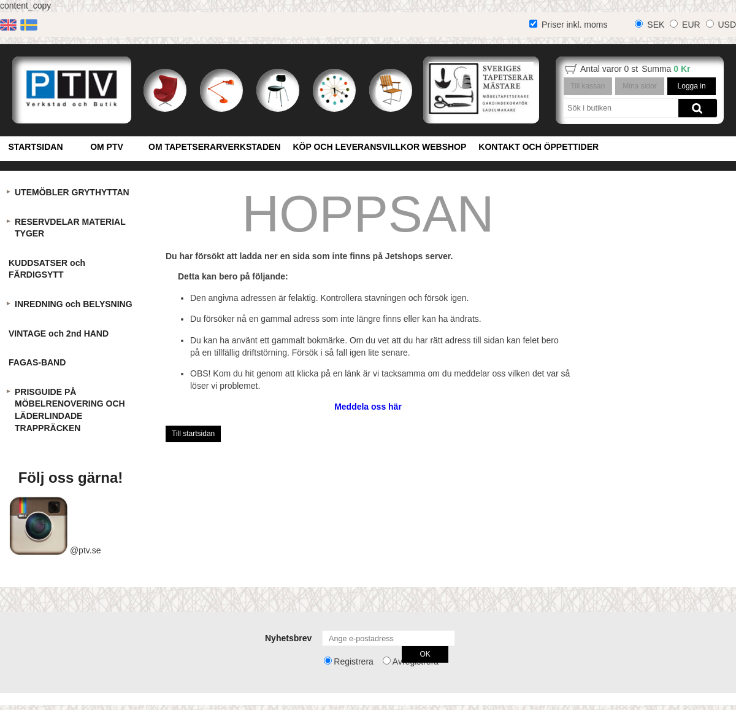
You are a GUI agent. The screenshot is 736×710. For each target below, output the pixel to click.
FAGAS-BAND (37, 362)
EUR (691, 24)
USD (727, 24)
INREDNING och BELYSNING (73, 304)
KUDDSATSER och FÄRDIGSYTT (47, 269)
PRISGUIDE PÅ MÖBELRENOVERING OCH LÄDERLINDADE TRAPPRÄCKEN (70, 410)
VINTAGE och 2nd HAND (59, 333)
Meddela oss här (368, 407)
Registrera (354, 661)
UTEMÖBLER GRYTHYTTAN (72, 192)
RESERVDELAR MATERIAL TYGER (70, 228)
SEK (655, 24)
